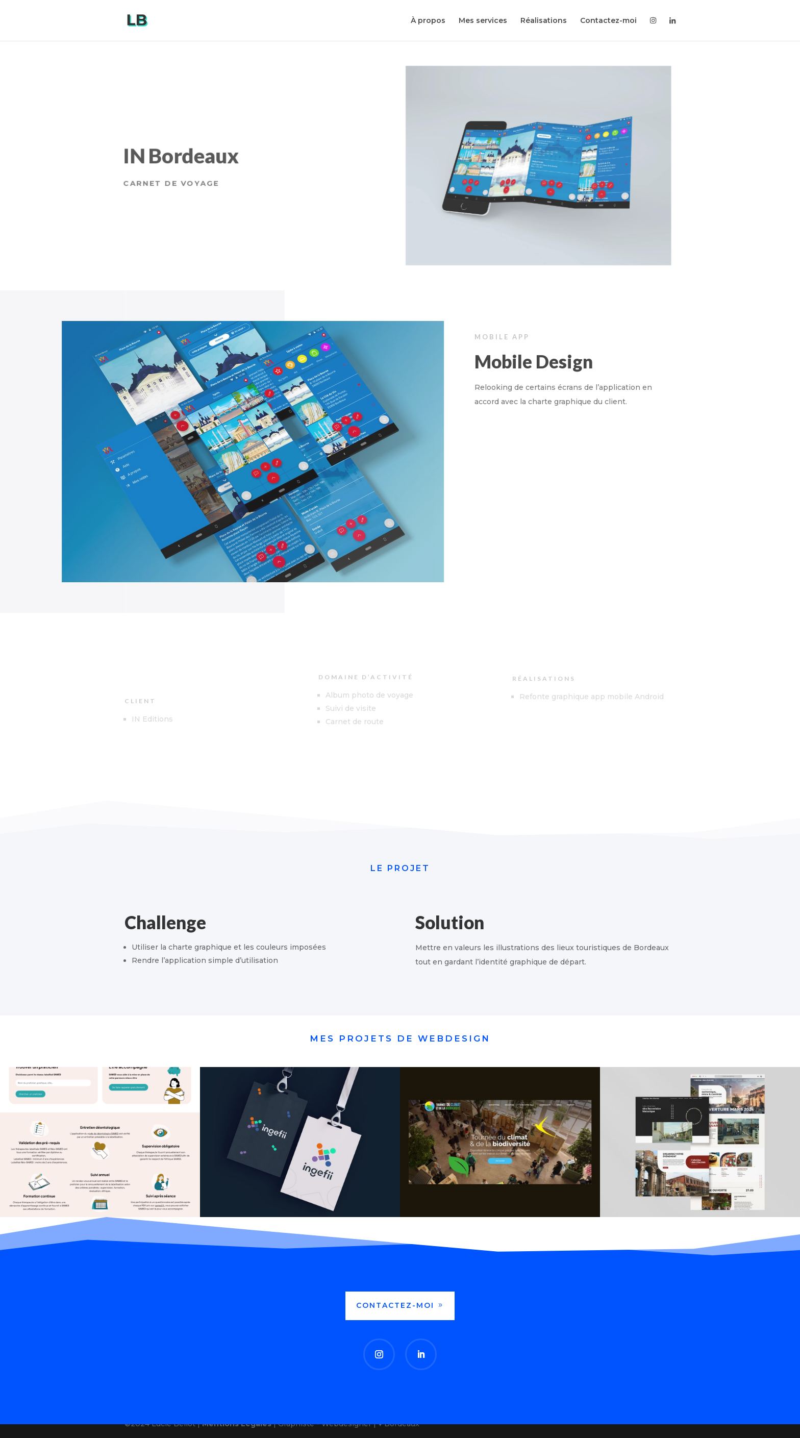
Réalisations (543, 21)
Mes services (483, 21)
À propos (428, 21)
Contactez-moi (608, 21)
